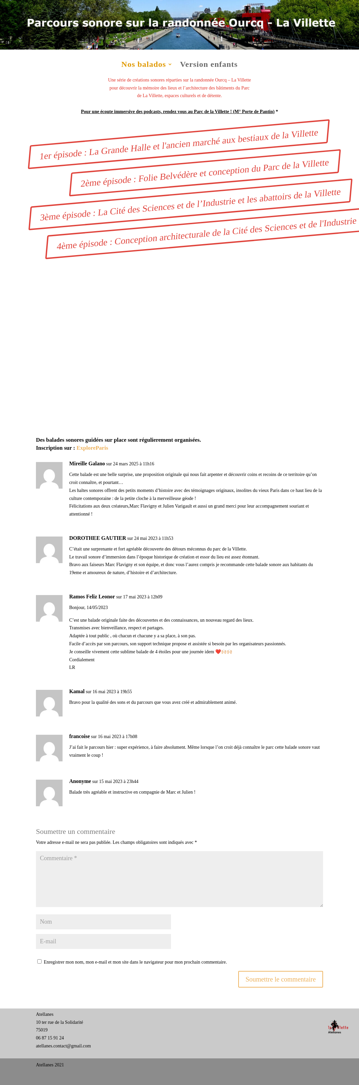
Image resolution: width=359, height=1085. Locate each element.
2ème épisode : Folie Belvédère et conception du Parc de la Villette (205, 173)
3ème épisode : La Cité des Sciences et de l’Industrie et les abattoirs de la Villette (190, 204)
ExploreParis (92, 448)
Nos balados (143, 65)
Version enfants (209, 65)
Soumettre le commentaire (281, 979)
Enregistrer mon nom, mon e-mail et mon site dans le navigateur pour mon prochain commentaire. (135, 962)
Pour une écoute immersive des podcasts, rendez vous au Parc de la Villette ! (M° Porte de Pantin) (177, 111)
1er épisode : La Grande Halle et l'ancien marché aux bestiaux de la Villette (179, 144)
